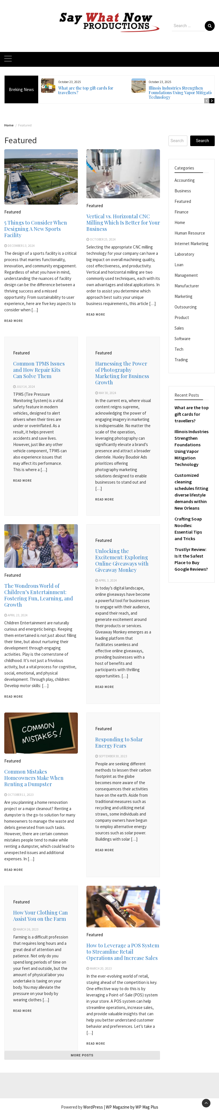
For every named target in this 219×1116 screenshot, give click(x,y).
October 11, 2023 (21, 795)
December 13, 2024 (21, 246)
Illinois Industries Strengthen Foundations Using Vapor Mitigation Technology (182, 92)
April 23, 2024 (18, 615)
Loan (179, 264)
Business (183, 190)
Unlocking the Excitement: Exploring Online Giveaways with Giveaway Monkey (122, 560)
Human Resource (190, 233)
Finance (181, 212)
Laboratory (184, 254)
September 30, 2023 (113, 756)
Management (186, 275)
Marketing (183, 296)
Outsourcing (186, 307)
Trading (181, 359)
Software (182, 338)
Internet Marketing (191, 243)
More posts (82, 1055)
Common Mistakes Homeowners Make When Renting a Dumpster (34, 778)
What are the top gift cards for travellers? (85, 90)
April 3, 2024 (108, 580)
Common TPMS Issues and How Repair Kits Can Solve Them (39, 370)
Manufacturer (187, 285)
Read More (13, 321)
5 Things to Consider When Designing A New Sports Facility (35, 229)
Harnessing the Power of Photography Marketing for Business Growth (122, 373)
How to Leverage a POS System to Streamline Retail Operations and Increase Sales (122, 951)
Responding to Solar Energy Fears (119, 742)
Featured (12, 212)
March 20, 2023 (101, 968)
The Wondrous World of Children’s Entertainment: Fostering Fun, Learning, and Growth (38, 595)
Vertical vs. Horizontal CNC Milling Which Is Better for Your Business (123, 222)
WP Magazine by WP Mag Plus (132, 1107)
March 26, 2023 (27, 929)
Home (180, 222)
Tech (179, 349)
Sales (179, 328)
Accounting (185, 180)
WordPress (93, 1107)
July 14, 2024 (26, 387)
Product (182, 317)
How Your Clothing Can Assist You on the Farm (40, 915)
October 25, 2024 (103, 239)
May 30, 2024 (107, 393)
